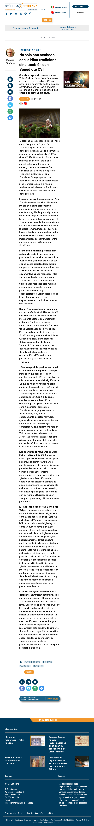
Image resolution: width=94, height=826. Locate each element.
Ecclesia (52, 37)
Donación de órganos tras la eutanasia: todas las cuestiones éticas (58, 763)
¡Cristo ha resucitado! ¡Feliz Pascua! (14, 740)
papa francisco (25, 666)
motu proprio (47, 662)
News (60, 12)
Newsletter (80, 12)
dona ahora (80, 6)
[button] (47, 20)
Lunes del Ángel (68, 26)
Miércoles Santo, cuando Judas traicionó (14, 760)
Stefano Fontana (10, 61)
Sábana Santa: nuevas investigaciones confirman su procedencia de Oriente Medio (57, 744)
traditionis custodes (32, 662)
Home (42, 37)
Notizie (61, 7)
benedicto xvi (38, 666)
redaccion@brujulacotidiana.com (19, 802)
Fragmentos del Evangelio (26, 27)
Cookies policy (24, 813)
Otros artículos (47, 720)
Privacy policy (10, 813)
